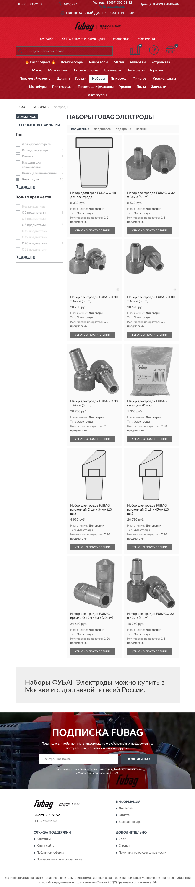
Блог (122, 839)
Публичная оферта (50, 852)
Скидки (124, 846)
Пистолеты (135, 70)
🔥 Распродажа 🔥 (40, 62)
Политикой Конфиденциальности (120, 769)
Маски (119, 62)
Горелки (156, 70)
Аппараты (138, 62)
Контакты (146, 39)
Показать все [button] (25, 186)
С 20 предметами (34, 243)
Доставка (126, 808)
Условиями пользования (93, 773)
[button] (112, 6)
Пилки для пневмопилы (39, 173)
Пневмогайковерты (35, 78)
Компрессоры (72, 62)
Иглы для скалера (35, 150)
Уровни (125, 87)
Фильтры (140, 78)
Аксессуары (97, 95)
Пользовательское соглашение (59, 859)
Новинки (121, 39)
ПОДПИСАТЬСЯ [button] (139, 759)
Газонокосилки (86, 70)
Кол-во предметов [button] (33, 197)
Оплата (124, 815)
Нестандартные (33, 206)
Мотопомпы (58, 70)
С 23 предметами (34, 249)
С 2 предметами (34, 212)
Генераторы (98, 62)
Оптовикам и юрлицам (83, 39)
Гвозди (80, 78)
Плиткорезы (62, 87)
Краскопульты (164, 78)
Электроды (30, 179)
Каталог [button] (47, 39)
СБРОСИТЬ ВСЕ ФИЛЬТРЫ (39, 125)
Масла (37, 70)
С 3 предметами (34, 218)
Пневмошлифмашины (96, 87)
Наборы (98, 78)
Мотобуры (38, 87)
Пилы (141, 87)
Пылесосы (119, 78)
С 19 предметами (34, 237)
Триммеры (112, 70)
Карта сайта (45, 846)
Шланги (63, 78)
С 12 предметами (34, 231)
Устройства (160, 62)
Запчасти (158, 87)
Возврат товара (130, 822)
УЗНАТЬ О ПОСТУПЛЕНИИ (92, 230)
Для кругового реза (36, 144)
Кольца (27, 156)
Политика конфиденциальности (142, 852)
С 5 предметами (34, 225)
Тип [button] (19, 135)
